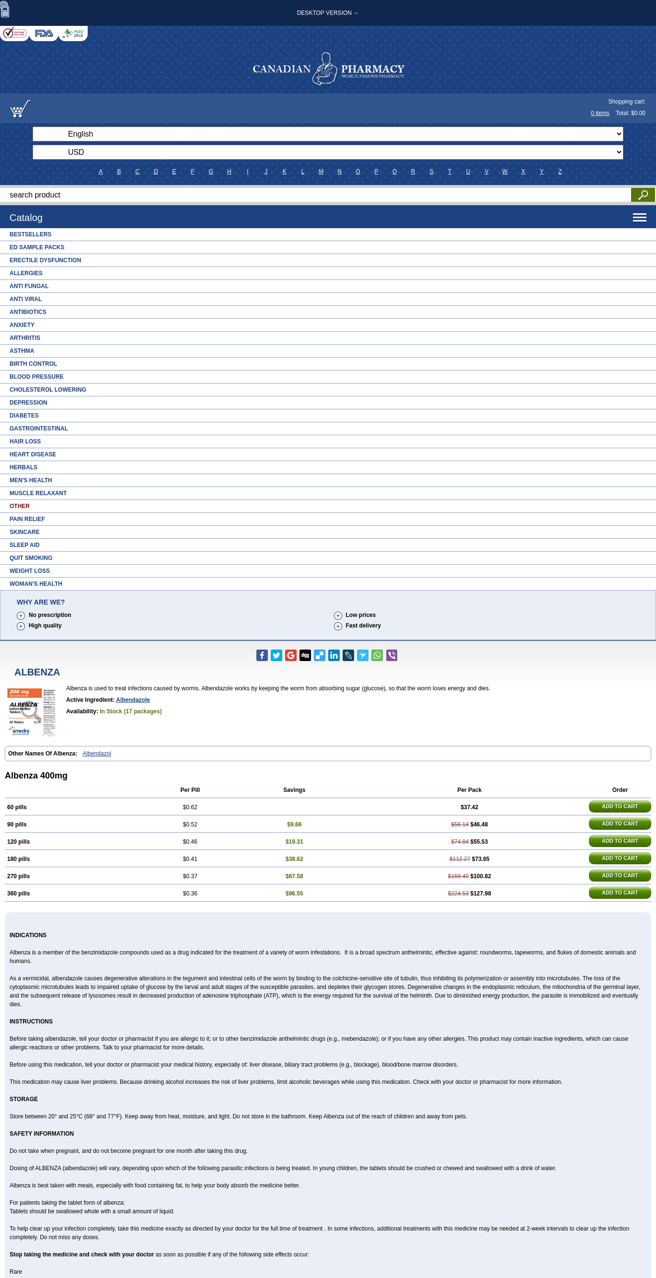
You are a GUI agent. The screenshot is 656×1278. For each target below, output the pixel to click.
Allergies (26, 273)
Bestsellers (30, 234)
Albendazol (97, 753)
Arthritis (25, 338)
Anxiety (22, 325)
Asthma (22, 351)
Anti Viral (26, 299)
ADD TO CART (620, 806)
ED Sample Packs (37, 247)
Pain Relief (27, 519)
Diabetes (24, 415)
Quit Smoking (31, 558)
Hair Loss (25, 441)
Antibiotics (28, 312)
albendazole (133, 700)
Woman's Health (36, 584)
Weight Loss (30, 571)
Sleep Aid (25, 545)
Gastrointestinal (39, 428)
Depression (28, 402)
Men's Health (31, 480)
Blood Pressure (37, 376)
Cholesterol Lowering (48, 389)
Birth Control (33, 363)
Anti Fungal (29, 286)
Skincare (25, 532)
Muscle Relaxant (38, 493)
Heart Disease (33, 454)
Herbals (23, 467)
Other (20, 506)
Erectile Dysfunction (45, 260)
